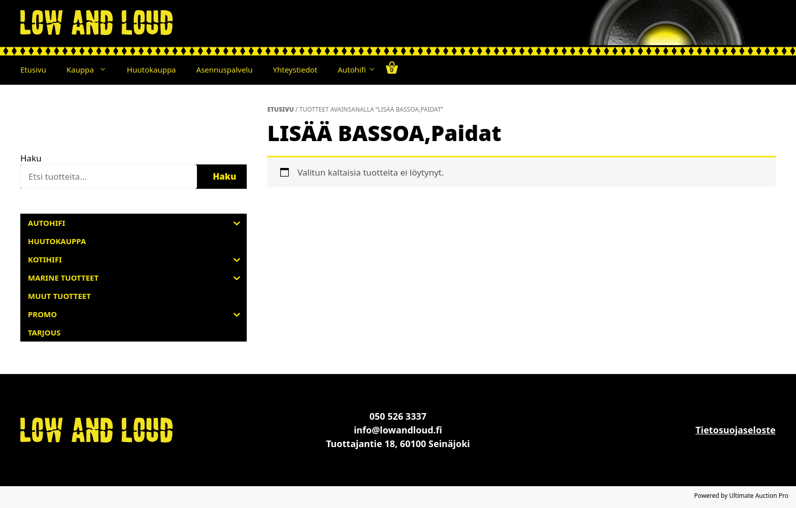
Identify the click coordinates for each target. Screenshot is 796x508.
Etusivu (33, 69)
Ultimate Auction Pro (758, 495)
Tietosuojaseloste (735, 430)
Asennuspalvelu (224, 69)
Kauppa (92, 69)
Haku (31, 158)
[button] (105, 69)
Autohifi (356, 69)
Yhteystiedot (295, 69)
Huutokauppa (151, 69)
